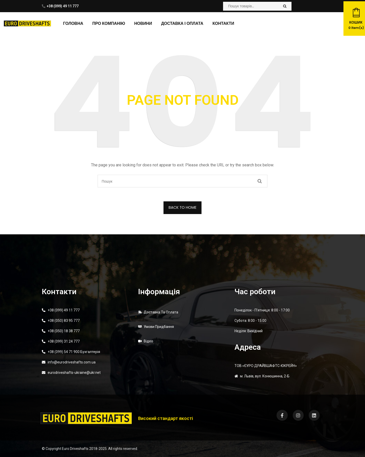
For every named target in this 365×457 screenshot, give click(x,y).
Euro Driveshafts (75, 449)
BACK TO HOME (183, 207)
